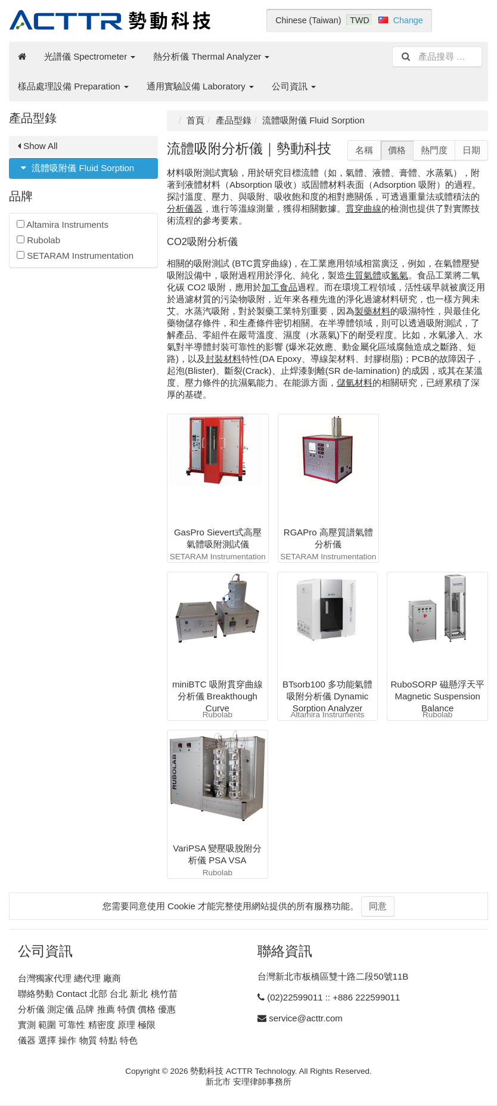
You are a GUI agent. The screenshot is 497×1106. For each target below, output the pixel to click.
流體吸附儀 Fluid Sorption (76, 168)
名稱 (364, 150)
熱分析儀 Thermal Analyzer (211, 56)
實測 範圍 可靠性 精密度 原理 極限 (87, 1025)
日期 (471, 150)
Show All (38, 146)
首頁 (195, 120)
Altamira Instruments (62, 224)
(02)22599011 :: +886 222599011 (333, 997)
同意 (378, 906)
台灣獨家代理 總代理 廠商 (69, 978)
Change (408, 20)
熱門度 (434, 150)
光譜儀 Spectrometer (89, 56)
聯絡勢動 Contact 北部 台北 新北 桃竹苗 (98, 994)
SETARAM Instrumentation (75, 255)
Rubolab (38, 240)
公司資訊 (294, 86)
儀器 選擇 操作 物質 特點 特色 (78, 1040)
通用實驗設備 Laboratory (200, 86)
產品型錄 (233, 120)
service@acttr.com (306, 1018)
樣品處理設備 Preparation (73, 86)
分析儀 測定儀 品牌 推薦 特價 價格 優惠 (97, 1009)
